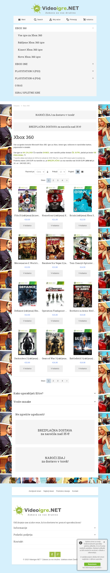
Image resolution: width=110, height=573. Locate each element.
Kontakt (75, 491)
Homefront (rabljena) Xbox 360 (58, 215)
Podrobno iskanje (63, 491)
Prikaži (54, 172)
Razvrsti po (30, 172)
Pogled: (71, 172)
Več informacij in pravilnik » (92, 568)
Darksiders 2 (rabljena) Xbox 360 (31, 358)
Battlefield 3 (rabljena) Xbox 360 (86, 358)
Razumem (92, 564)
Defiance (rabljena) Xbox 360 (28, 310)
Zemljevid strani (35, 491)
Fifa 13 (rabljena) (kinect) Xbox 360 (32, 215)
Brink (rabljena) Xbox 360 (83, 215)
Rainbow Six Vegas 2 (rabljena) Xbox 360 (62, 263)
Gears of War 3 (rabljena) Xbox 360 (59, 358)
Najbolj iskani (48, 491)
